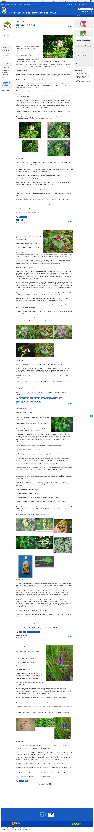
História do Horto (6, 57)
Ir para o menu (13, 4)
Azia (20, 633)
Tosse (60, 399)
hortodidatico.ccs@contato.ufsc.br (83, 81)
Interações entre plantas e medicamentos (5, 76)
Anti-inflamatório (24, 399)
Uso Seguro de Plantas (5, 68)
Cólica (24, 633)
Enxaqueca (37, 633)
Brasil (5, 1)
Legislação (81, 1)
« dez (76, 63)
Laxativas (55, 399)
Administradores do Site (87, 15)
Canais (87, 1)
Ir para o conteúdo (5, 4)
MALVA (20, 221)
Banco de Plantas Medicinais (6, 51)
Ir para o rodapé (27, 4)
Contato (3, 42)
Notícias (22, 21)
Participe (63, 1)
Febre (26, 783)
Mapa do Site (85, 4)
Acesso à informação (71, 1)
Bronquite (37, 399)
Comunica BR (56, 1)
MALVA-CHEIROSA (27, 25)
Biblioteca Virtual (5, 59)
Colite (43, 399)
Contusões (48, 399)
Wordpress (26, 830)
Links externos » (5, 72)
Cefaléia (21, 783)
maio (83, 43)
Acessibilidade (70, 4)
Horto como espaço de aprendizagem (6, 89)
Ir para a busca (20, 4)
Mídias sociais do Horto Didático (6, 54)
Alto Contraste (77, 4)
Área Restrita (78, 15)
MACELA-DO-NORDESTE (31, 403)
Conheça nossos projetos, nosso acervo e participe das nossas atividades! (7, 36)
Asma (31, 399)
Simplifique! (47, 1)
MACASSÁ (22, 637)
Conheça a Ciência (6, 70)
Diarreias (29, 633)
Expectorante (23, 217)
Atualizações (5, 40)
